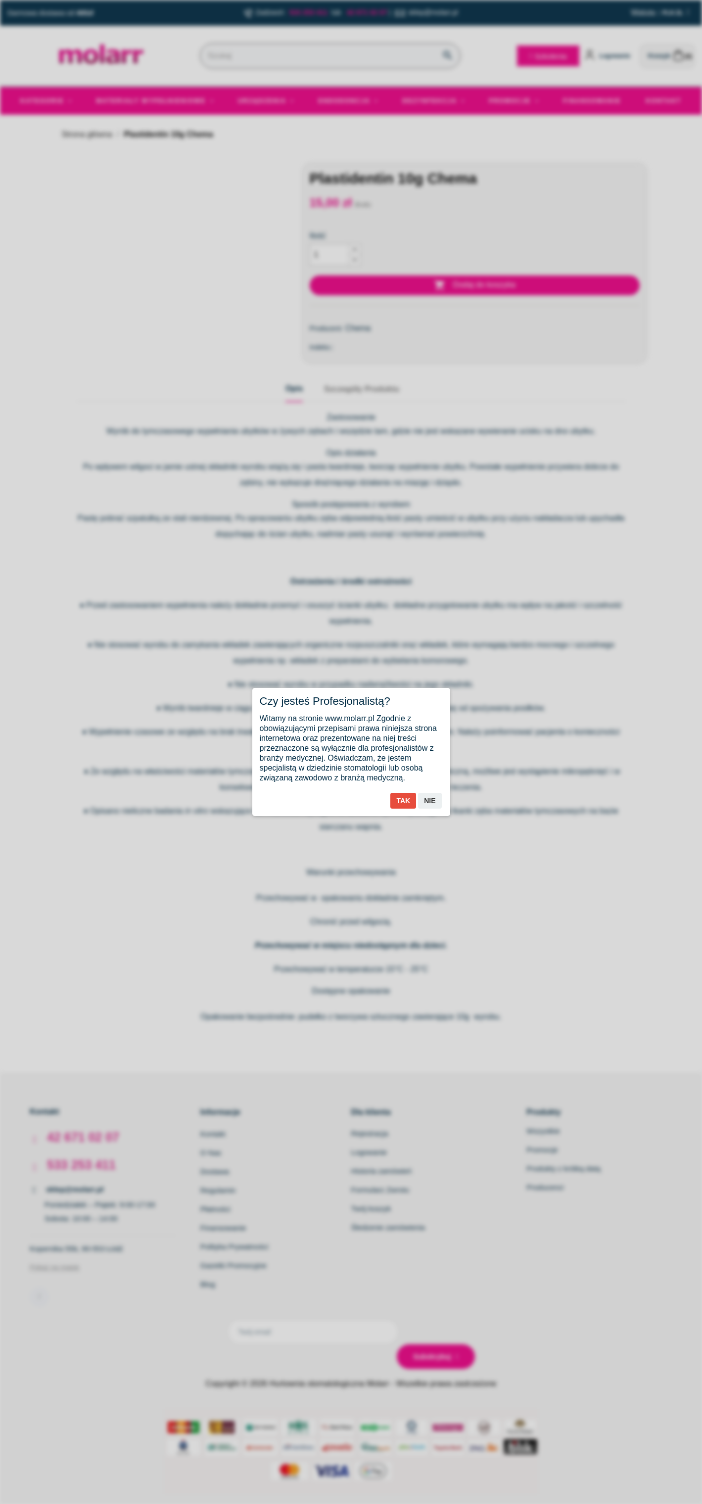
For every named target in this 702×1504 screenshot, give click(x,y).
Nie (429, 801)
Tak (403, 801)
